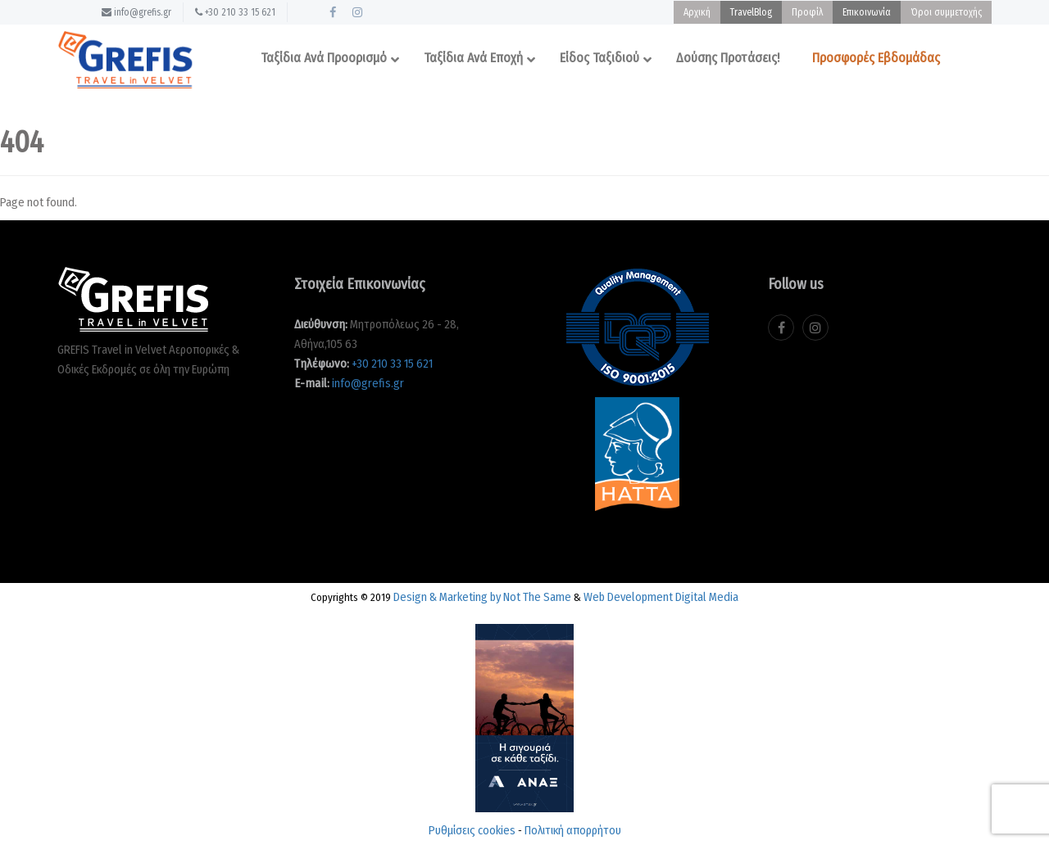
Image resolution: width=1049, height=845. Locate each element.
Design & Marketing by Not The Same (482, 597)
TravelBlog (751, 12)
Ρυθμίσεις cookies (472, 830)
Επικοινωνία (866, 12)
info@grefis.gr (136, 12)
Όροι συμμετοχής (946, 12)
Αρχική (697, 12)
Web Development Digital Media (661, 597)
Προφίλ (807, 12)
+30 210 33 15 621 (235, 12)
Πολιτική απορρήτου (572, 830)
